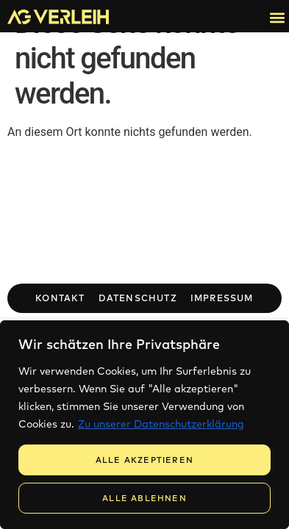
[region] (144, 424)
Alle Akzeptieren (144, 460)
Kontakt (60, 297)
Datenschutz (138, 297)
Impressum (222, 297)
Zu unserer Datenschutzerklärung (161, 424)
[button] (277, 17)
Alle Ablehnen (144, 498)
